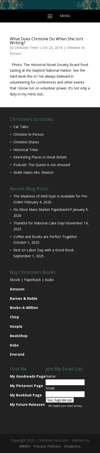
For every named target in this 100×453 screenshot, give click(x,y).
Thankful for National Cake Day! (39, 223)
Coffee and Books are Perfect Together (45, 236)
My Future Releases (27, 404)
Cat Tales (20, 126)
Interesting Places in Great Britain (40, 157)
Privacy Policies (47, 446)
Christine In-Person (28, 134)
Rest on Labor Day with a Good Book (43, 250)
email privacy (74, 406)
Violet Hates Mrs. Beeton (33, 172)
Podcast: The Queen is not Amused (41, 164)
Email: (50, 388)
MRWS (24, 446)
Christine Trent (26, 47)
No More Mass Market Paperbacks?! (42, 209)
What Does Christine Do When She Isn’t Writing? (46, 40)
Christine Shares (26, 142)
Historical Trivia (25, 149)
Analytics (72, 446)
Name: (51, 376)
